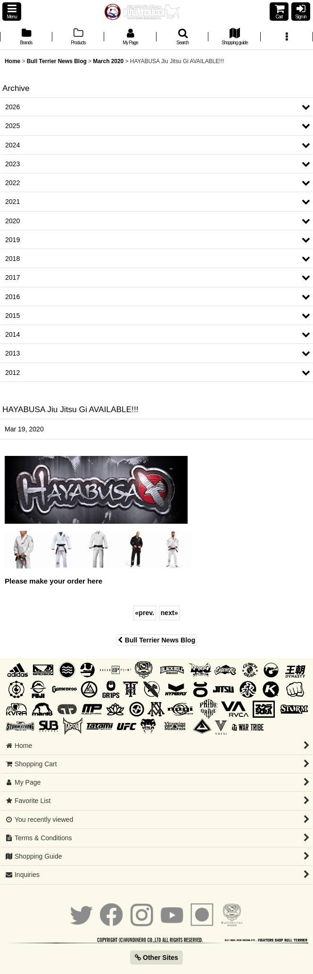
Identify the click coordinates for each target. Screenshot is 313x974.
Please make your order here (53, 581)
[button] (11, 11)
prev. (144, 613)
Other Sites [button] (156, 957)
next (169, 613)
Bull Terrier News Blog (156, 640)
